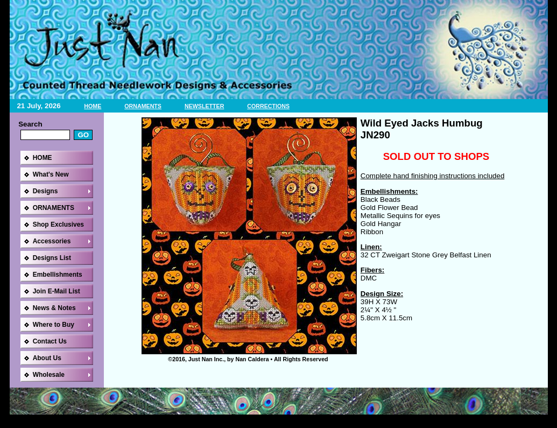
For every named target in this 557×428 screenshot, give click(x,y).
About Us (47, 358)
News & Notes (54, 308)
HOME (92, 106)
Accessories (52, 241)
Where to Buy (53, 324)
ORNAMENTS (142, 106)
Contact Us (50, 341)
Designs (45, 191)
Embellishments (57, 274)
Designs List (52, 258)
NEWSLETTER (204, 106)
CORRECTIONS (268, 106)
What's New (51, 174)
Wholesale (49, 374)
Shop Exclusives (58, 224)
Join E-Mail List (56, 291)
